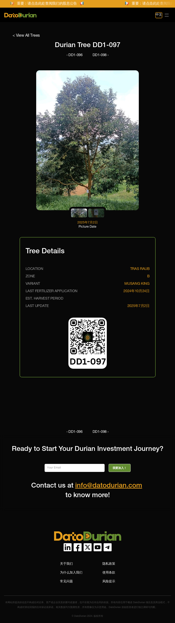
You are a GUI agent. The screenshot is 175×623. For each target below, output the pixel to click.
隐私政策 (108, 563)
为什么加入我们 (71, 572)
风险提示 (108, 581)
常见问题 (66, 581)
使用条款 (108, 572)
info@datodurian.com (108, 486)
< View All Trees (26, 36)
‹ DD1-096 (75, 55)
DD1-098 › (101, 55)
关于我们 (66, 563)
